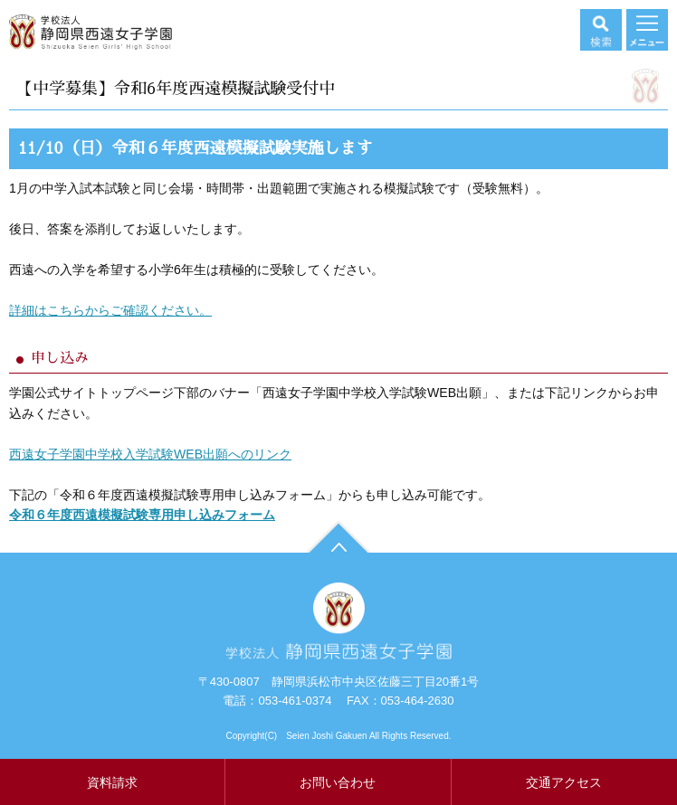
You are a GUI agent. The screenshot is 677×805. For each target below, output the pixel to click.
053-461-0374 (294, 700)
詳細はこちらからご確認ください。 (110, 310)
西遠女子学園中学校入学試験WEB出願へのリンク (150, 454)
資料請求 (112, 782)
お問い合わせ (338, 782)
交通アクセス (564, 782)
